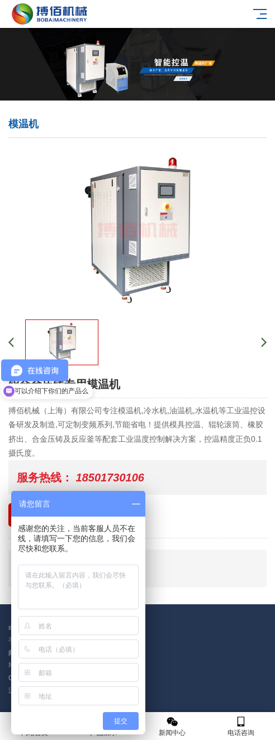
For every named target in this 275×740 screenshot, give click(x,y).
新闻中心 (172, 726)
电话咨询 (240, 726)
